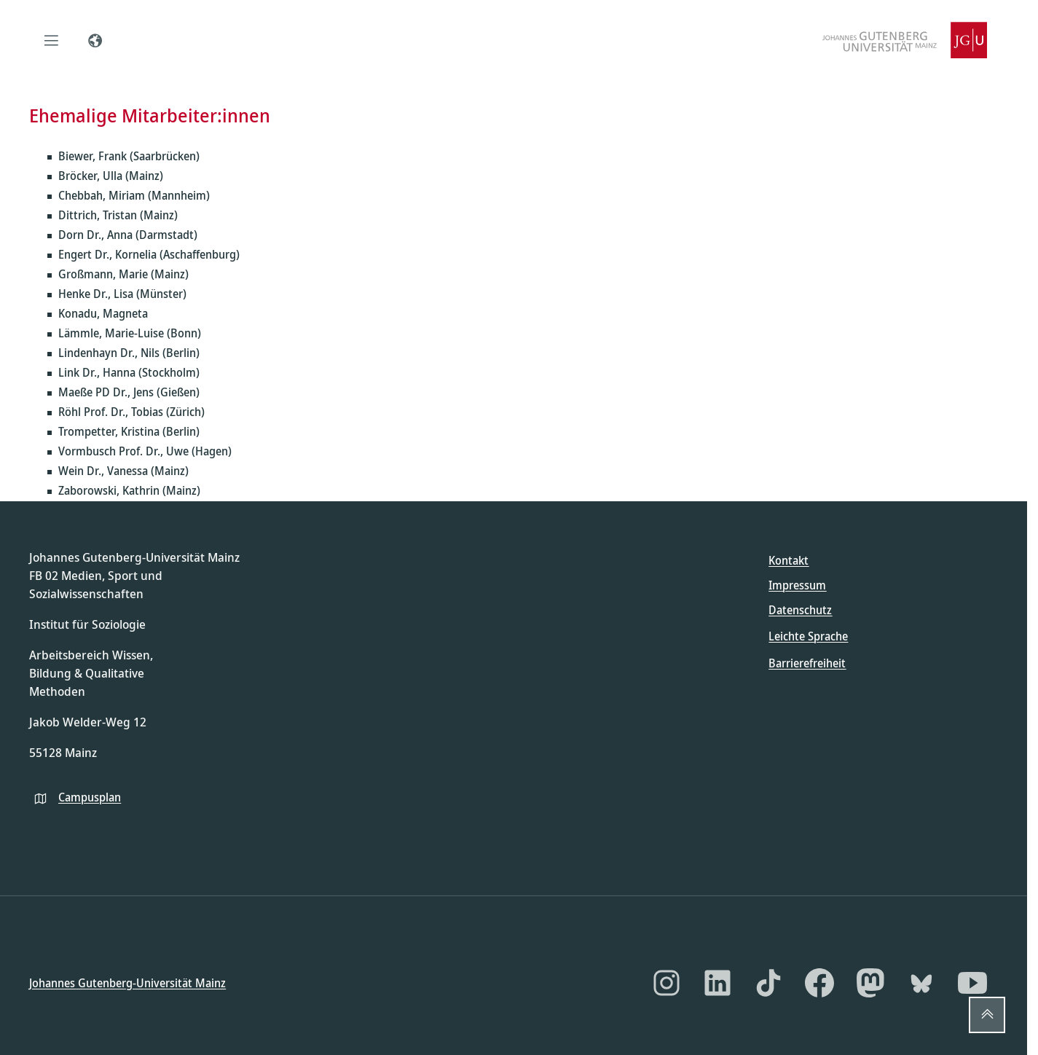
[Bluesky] (921, 982)
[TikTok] (768, 982)
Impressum (797, 585)
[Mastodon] (870, 982)
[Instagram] (666, 982)
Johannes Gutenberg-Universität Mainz (127, 982)
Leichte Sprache (808, 636)
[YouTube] (972, 982)
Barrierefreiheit (807, 662)
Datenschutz (800, 610)
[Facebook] (819, 982)
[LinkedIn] (717, 982)
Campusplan (89, 796)
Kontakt (788, 560)
